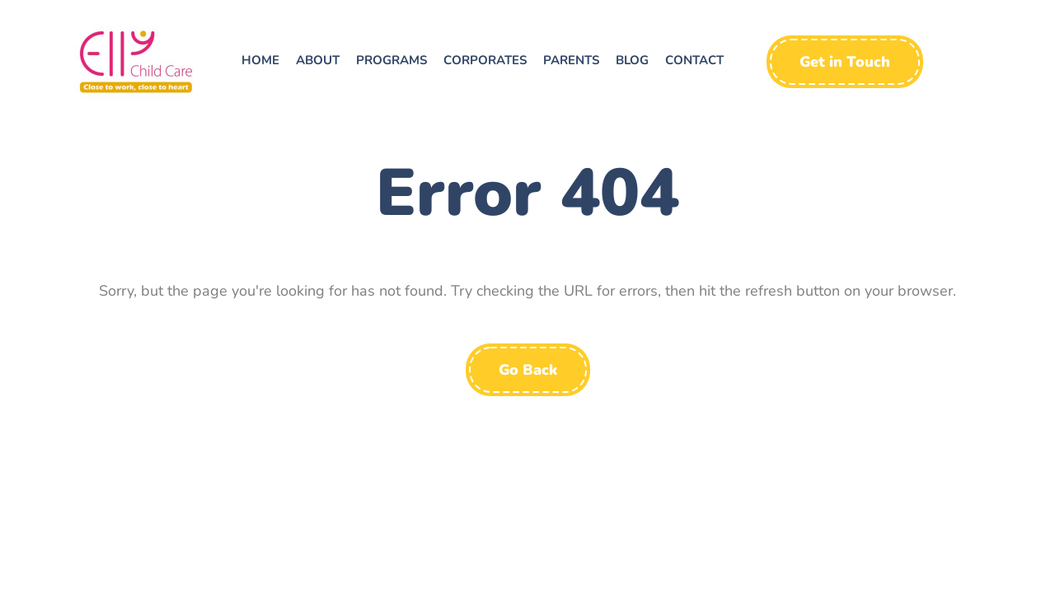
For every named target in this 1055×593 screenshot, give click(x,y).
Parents (571, 60)
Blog (632, 60)
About (318, 60)
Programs (391, 60)
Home (260, 60)
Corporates (485, 60)
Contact (694, 60)
